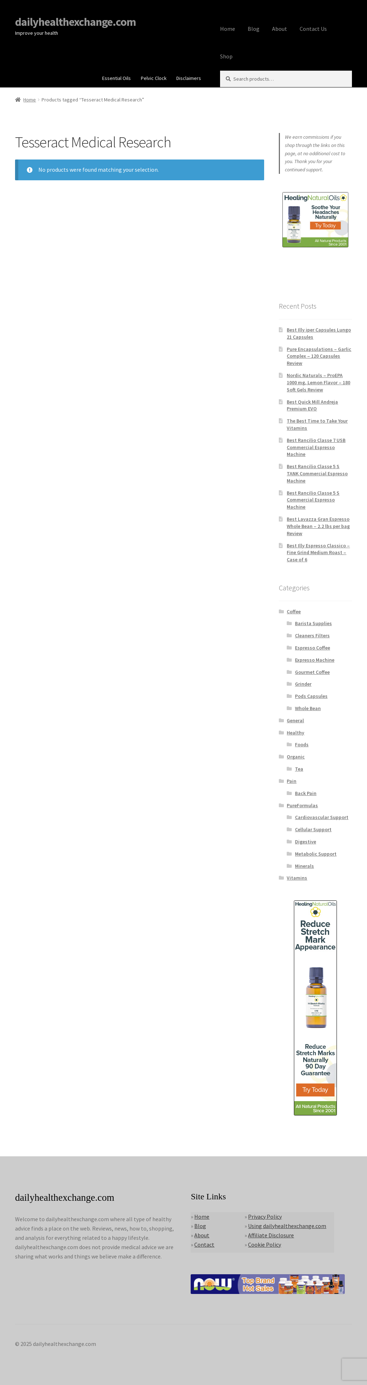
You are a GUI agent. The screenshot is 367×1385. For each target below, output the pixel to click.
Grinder (303, 684)
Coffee (294, 611)
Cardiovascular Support (321, 817)
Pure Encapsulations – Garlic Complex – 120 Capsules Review (319, 356)
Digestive (305, 841)
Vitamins (297, 878)
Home (227, 28)
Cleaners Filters (312, 635)
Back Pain (305, 793)
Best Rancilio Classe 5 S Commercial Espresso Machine (313, 500)
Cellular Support (313, 829)
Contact (204, 1244)
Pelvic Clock (154, 78)
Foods (302, 744)
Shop (226, 56)
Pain (291, 781)
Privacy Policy (265, 1216)
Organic (296, 756)
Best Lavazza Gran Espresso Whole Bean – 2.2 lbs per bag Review (318, 526)
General (295, 720)
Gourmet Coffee (312, 672)
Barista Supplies (313, 623)
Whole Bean (308, 708)
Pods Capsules (311, 696)
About (279, 28)
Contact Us (313, 28)
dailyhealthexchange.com (75, 22)
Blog (253, 28)
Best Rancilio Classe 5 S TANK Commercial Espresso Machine (317, 473)
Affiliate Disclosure (271, 1235)
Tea (299, 769)
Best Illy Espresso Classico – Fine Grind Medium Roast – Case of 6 (318, 552)
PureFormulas (302, 805)
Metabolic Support (316, 854)
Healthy (295, 732)
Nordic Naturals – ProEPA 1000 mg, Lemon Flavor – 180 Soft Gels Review (318, 382)
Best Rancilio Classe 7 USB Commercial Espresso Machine (316, 447)
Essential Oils (116, 78)
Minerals (304, 866)
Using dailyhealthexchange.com (287, 1225)
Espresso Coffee (312, 647)
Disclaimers (188, 78)
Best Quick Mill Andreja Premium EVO (312, 405)
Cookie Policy (264, 1244)
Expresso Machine (314, 660)
